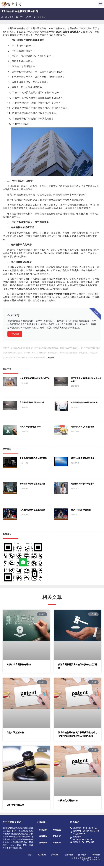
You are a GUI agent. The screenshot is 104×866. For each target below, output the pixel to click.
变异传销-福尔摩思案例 (81, 510)
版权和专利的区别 (15, 804)
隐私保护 (82, 855)
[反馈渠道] (50, 358)
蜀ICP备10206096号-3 (92, 860)
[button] (100, 4)
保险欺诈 (43, 836)
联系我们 (15, 334)
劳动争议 (57, 836)
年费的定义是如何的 (68, 800)
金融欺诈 (57, 842)
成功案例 (43, 830)
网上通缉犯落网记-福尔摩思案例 (33, 458)
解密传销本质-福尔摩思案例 (82, 458)
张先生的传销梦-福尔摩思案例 (32, 510)
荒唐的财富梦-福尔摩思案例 (82, 484)
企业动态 (96, 855)
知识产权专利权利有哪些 (30, 427)
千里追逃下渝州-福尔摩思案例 (32, 484)
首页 (30, 855)
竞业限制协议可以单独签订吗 (32, 402)
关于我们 (55, 855)
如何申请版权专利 (15, 732)
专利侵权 (42, 17)
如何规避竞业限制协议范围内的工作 (35, 378)
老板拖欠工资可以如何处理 (82, 427)
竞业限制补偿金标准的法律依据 (84, 402)
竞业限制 (43, 842)
